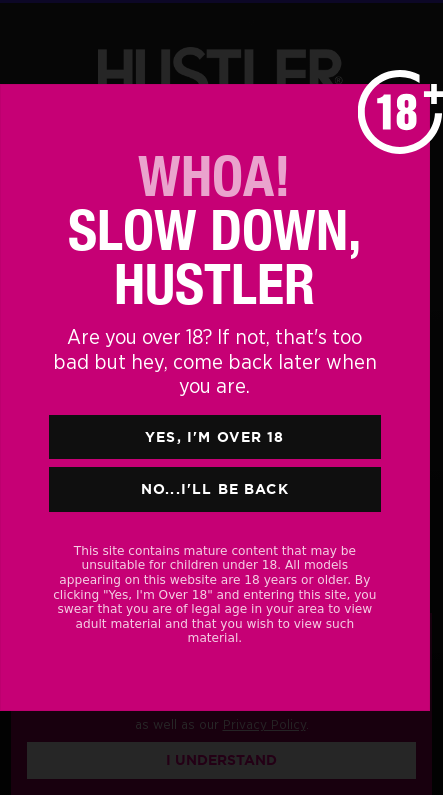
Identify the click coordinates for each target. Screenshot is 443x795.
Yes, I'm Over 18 (215, 437)
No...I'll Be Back (215, 489)
